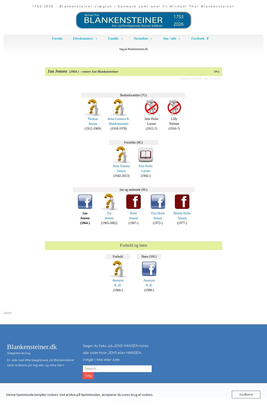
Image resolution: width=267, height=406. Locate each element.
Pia (109, 213)
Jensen (92, 123)
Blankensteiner (118, 123)
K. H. (117, 285)
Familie (115, 38)
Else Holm (146, 166)
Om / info (172, 38)
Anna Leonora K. (118, 119)
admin (7, 313)
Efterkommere (85, 38)
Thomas (93, 119)
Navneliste (143, 38)
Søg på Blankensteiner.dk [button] (133, 49)
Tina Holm (158, 213)
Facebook (198, 38)
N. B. (149, 285)
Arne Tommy (121, 166)
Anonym (118, 280)
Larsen (145, 171)
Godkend (246, 394)
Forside (57, 38)
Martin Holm (182, 213)
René (133, 213)
